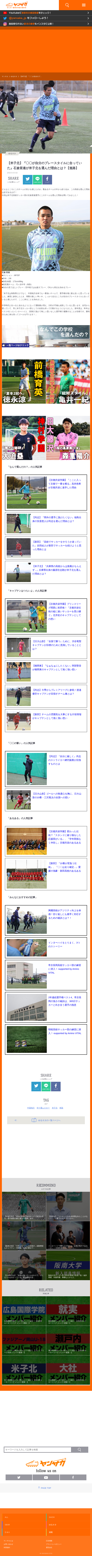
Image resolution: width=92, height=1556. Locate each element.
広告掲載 (49, 1541)
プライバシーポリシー (54, 1544)
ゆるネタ (14, 76)
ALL (6, 1517)
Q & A (7, 1532)
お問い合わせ (8, 1544)
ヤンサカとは (8, 1541)
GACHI (52, 1517)
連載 (51, 1532)
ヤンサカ (5, 76)
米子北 (55, 1108)
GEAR (7, 1525)
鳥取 (61, 1108)
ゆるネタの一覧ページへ (46, 1120)
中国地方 (31, 1108)
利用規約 (7, 1547)
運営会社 (49, 1547)
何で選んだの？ (43, 1108)
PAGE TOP (46, 1488)
